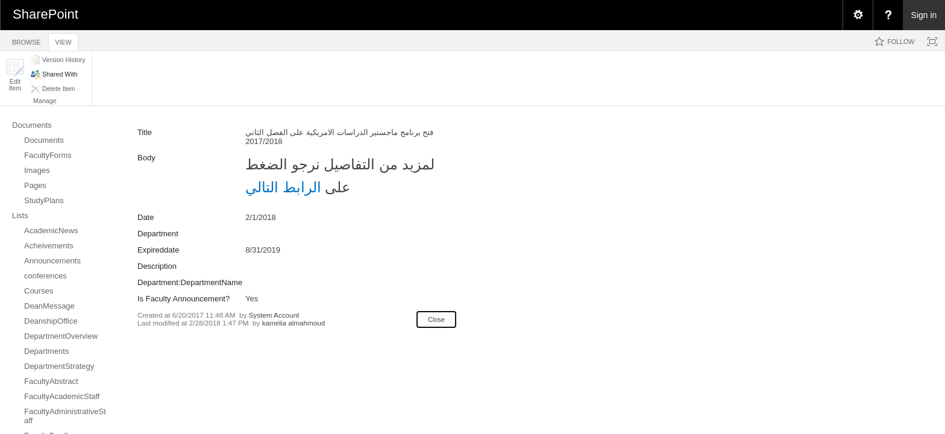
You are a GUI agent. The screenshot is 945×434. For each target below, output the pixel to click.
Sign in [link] (924, 15)
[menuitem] (858, 15)
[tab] (26, 40)
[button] (15, 75)
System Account (274, 315)
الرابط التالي (283, 187)
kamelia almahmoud (293, 323)
